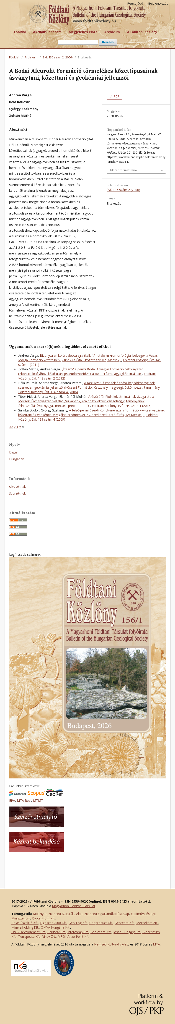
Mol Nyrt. (39, 913)
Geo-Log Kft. (78, 923)
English (14, 452)
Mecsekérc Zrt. (147, 923)
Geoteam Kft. (124, 923)
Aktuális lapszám (47, 32)
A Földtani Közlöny (142, 32)
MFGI (62, 936)
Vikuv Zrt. (49, 936)
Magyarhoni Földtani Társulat (73, 906)
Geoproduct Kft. (101, 923)
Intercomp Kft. (78, 932)
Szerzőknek (17, 493)
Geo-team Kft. (100, 932)
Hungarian (16, 459)
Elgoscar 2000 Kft (53, 923)
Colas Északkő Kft (24, 923)
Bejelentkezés (158, 3)
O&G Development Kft (28, 932)
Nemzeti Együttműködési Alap (106, 913)
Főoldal (20, 32)
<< (11, 427)
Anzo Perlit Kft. (78, 936)
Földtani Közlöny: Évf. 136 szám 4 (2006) (48, 392)
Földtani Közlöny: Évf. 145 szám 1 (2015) (122, 405)
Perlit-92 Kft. (56, 932)
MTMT (38, 800)
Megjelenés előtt (83, 32)
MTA (156, 944)
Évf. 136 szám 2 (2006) (57, 57)
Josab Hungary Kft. (127, 932)
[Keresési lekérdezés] (78, 42)
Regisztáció (135, 3)
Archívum (112, 32)
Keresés (108, 42)
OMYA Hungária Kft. (55, 927)
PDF (116, 96)
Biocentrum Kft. (43, 918)
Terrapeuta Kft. (29, 936)
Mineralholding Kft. (25, 927)
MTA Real (24, 800)
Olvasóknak (17, 487)
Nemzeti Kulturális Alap (65, 913)
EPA (12, 800)
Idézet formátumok (123, 170)
